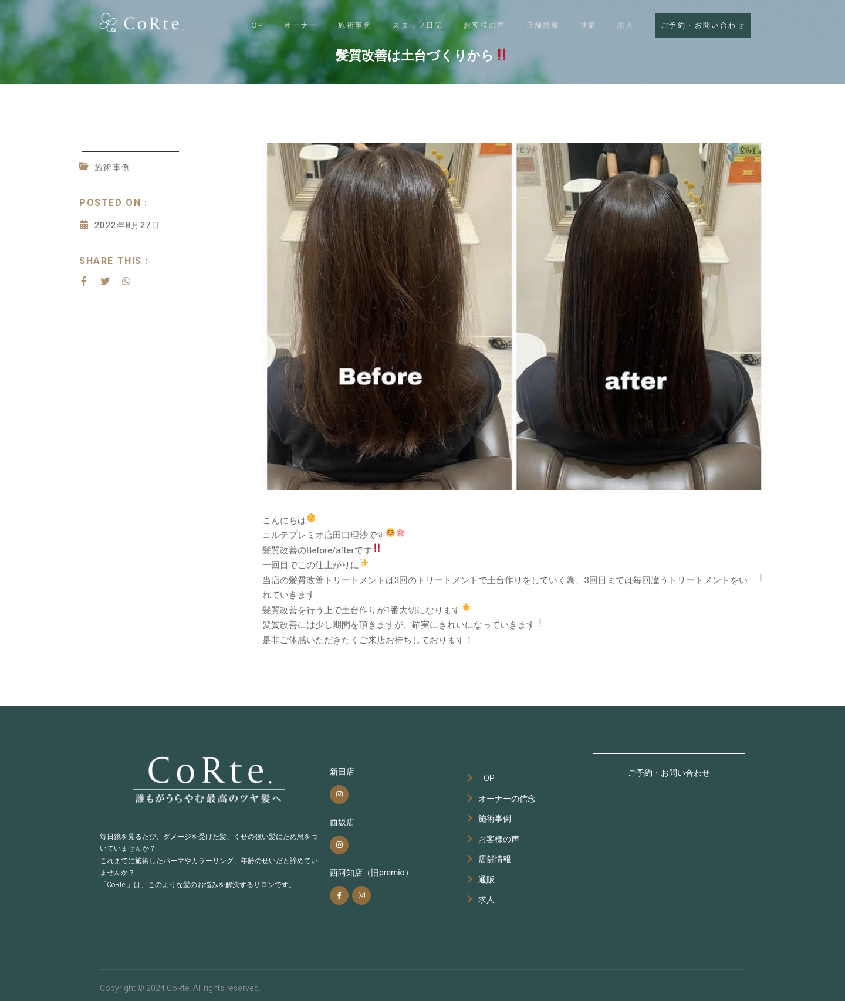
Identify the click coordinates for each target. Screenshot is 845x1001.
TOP (230, 24)
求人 (622, 24)
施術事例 (337, 24)
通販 (582, 24)
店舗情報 (534, 24)
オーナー (279, 24)
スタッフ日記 (402, 24)
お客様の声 (472, 24)
